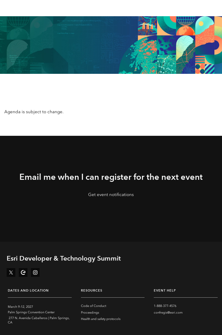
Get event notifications (111, 194)
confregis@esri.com (168, 312)
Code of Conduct (93, 306)
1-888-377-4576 (165, 306)
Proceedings (90, 312)
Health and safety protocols (101, 319)
